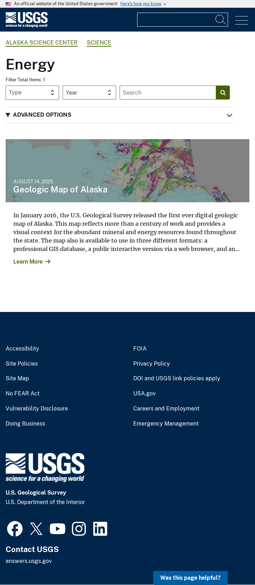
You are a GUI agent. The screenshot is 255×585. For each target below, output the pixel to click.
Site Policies (22, 364)
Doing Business (25, 424)
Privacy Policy (151, 364)
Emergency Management (166, 424)
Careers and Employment (166, 409)
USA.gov (144, 393)
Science (99, 42)
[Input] (182, 20)
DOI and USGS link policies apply (176, 378)
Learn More (28, 261)
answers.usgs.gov (29, 561)
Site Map (17, 378)
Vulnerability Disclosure (37, 409)
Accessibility (22, 349)
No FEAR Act (23, 393)
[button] (119, 115)
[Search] (221, 20)
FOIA (140, 349)
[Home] (27, 25)
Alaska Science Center (42, 42)
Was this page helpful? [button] (190, 577)
